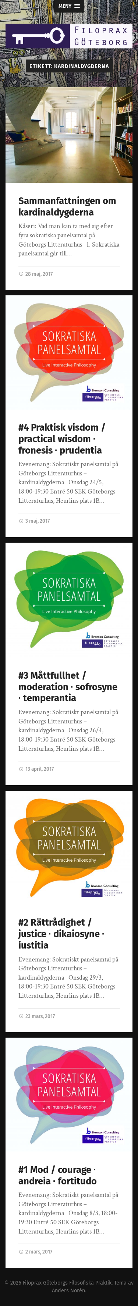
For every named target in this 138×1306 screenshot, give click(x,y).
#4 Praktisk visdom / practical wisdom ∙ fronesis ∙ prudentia (62, 439)
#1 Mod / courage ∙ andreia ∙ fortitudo (57, 1175)
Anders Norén (68, 1291)
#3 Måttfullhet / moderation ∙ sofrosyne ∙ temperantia (67, 687)
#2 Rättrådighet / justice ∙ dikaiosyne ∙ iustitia (61, 934)
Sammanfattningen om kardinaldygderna (67, 206)
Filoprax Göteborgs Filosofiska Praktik (67, 1283)
